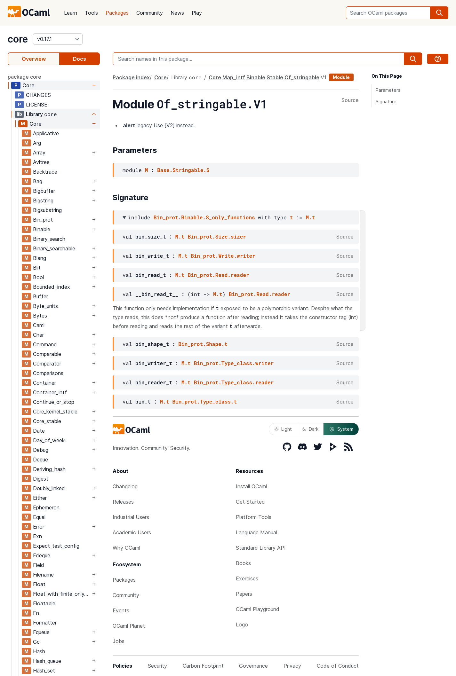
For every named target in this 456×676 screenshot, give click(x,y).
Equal (39, 517)
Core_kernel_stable (55, 411)
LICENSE (36, 104)
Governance (253, 666)
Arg (37, 143)
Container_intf (50, 392)
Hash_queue (47, 661)
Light (283, 429)
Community (149, 13)
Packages (117, 13)
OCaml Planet (129, 626)
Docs (79, 59)
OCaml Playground (257, 609)
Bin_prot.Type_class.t (204, 401)
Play (197, 13)
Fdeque (41, 555)
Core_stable (47, 421)
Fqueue (41, 632)
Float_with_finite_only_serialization (62, 594)
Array (39, 152)
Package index (131, 77)
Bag (37, 181)
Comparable (47, 354)
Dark (310, 429)
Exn (37, 536)
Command (45, 344)
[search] (439, 12)
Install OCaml (251, 486)
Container (44, 383)
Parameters (388, 90)
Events (121, 610)
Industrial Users (131, 517)
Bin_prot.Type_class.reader (234, 382)
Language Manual (256, 532)
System (341, 429)
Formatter (45, 622)
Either (40, 498)
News (177, 13)
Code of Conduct (338, 666)
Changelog (125, 486)
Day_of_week (49, 440)
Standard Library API (261, 548)
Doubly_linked (49, 488)
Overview (34, 59)
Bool (38, 277)
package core (24, 77)
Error (38, 526)
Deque (40, 459)
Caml (38, 325)
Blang (39, 258)
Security (157, 666)
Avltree (41, 162)
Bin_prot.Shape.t (203, 344)
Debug (40, 450)
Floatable (44, 603)
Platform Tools (253, 517)
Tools (91, 13)
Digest (40, 479)
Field (38, 565)
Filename (43, 574)
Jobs (118, 641)
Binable (41, 229)
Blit (37, 267)
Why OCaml (126, 548)
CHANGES (38, 95)
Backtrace (45, 172)
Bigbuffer (44, 191)
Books (243, 563)
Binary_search (49, 239)
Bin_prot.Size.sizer (217, 236)
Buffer (40, 296)
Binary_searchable (54, 248)
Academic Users (132, 532)
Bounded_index (51, 287)
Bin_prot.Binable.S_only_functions (204, 217)
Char (38, 335)
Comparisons (48, 373)
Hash (39, 651)
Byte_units (45, 306)
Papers (244, 594)
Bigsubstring (47, 210)
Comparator (47, 363)
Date (39, 431)
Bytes (40, 315)
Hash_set (44, 670)
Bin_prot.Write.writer (223, 255)
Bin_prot (43, 219)
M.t (310, 217)
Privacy (292, 666)
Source (350, 100)
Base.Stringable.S (183, 170)
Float (39, 584)
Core (28, 85)
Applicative (46, 133)
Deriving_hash (49, 469)
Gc (36, 642)
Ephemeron (46, 507)
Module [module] (341, 77)
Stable (275, 77)
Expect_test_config (56, 546)
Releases (123, 502)
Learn (70, 13)
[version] (58, 39)
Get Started (250, 502)
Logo (242, 624)
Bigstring (43, 200)
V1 (323, 77)
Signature (386, 101)
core (18, 39)
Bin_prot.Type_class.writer (234, 363)
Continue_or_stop (53, 402)
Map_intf (233, 77)
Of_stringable (301, 77)
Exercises (247, 578)
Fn (36, 613)
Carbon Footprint (203, 666)
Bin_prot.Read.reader (218, 274)
